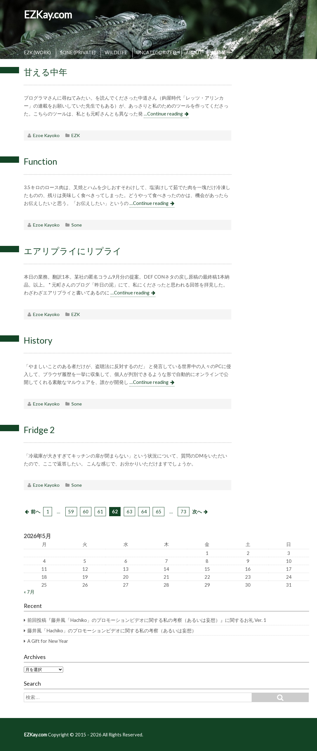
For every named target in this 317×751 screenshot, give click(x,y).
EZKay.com (48, 14)
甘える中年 (45, 72)
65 (159, 511)
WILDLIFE (116, 52)
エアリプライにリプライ (73, 251)
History (38, 340)
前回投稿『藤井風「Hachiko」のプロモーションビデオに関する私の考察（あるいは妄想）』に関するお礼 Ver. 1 (146, 620)
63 (129, 511)
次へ (197, 511)
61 (100, 511)
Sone (76, 224)
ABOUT (194, 52)
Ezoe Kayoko (46, 135)
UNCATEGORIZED (156, 52)
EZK (75, 135)
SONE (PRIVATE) (78, 52)
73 (183, 511)
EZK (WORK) (37, 52)
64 (144, 511)
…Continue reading (163, 113)
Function (40, 161)
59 (71, 511)
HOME (218, 52)
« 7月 (29, 592)
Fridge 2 (39, 430)
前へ (35, 511)
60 (86, 511)
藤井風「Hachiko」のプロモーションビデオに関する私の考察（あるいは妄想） (111, 630)
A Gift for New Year (47, 641)
